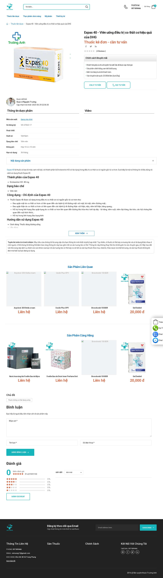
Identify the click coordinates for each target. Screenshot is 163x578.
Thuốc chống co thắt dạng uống (19, 400)
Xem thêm (80, 233)
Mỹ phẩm (48, 16)
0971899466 (136, 8)
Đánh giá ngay (18, 497)
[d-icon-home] (7, 24)
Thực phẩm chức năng (32, 16)
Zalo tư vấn (95, 85)
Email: (9, 553)
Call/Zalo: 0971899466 (129, 548)
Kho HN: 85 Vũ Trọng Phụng (25, 557)
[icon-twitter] (91, 47)
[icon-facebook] (86, 47)
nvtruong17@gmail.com (21, 553)
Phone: (9, 549)
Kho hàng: (10, 557)
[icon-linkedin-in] (96, 47)
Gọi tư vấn (120, 85)
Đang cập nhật (26, 119)
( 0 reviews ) (101, 51)
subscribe (148, 528)
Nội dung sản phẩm (20, 160)
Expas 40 (10, 170)
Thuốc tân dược (13, 16)
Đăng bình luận (19, 452)
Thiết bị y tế (60, 16)
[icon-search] (87, 7)
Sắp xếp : (59, 472)
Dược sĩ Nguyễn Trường (26, 102)
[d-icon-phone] (126, 7)
